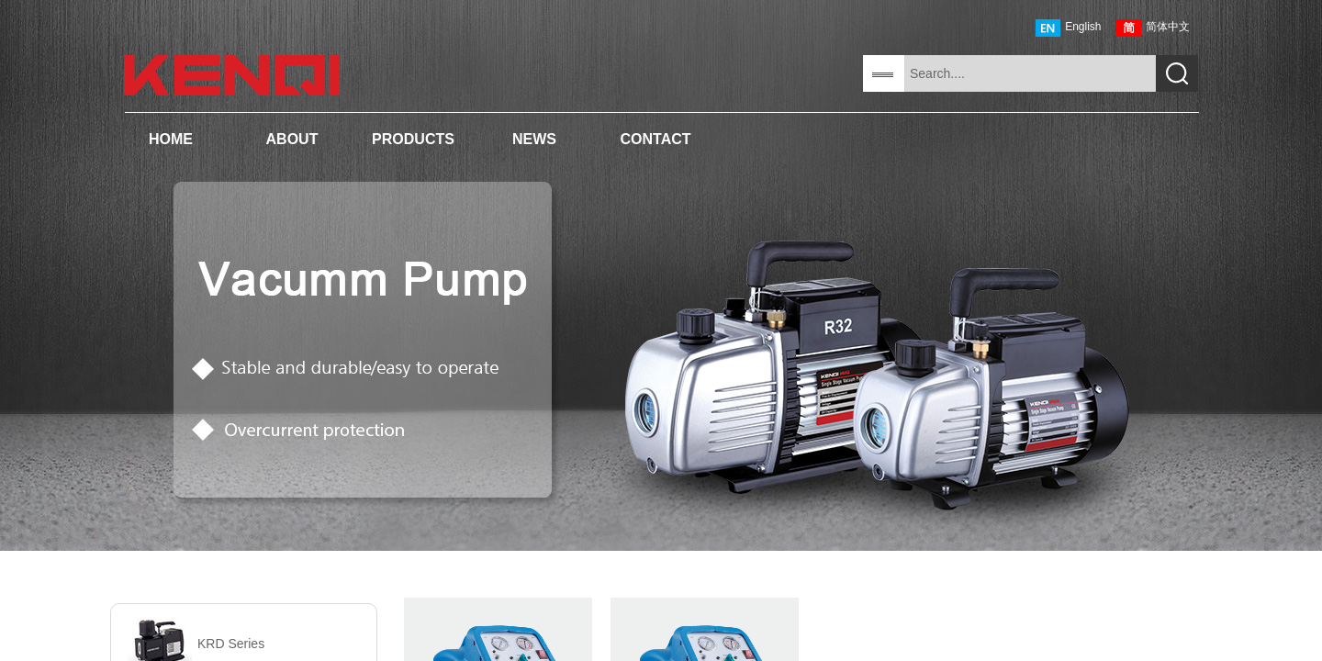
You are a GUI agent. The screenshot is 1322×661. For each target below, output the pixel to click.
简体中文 (1153, 28)
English (1068, 28)
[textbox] (1030, 73)
